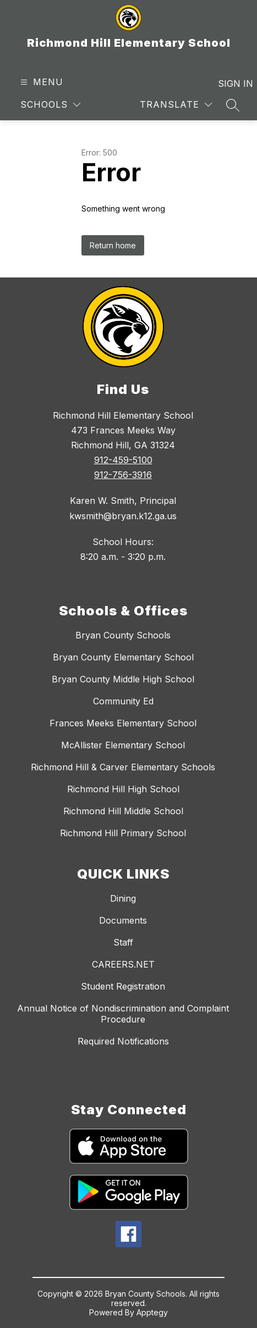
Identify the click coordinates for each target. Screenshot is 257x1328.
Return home (113, 245)
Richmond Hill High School (123, 789)
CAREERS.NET (123, 964)
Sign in (228, 83)
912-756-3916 (123, 474)
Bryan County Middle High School (123, 679)
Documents (123, 920)
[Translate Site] (176, 105)
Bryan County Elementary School (123, 657)
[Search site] (232, 105)
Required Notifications (123, 1041)
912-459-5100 (123, 459)
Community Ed (123, 701)
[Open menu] (40, 82)
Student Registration (123, 986)
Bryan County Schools (123, 635)
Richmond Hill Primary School (123, 832)
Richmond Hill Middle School (123, 810)
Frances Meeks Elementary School (123, 723)
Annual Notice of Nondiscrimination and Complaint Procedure (123, 1014)
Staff (123, 942)
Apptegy (152, 1312)
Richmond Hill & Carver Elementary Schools (123, 767)
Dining (123, 898)
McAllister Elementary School (123, 745)
